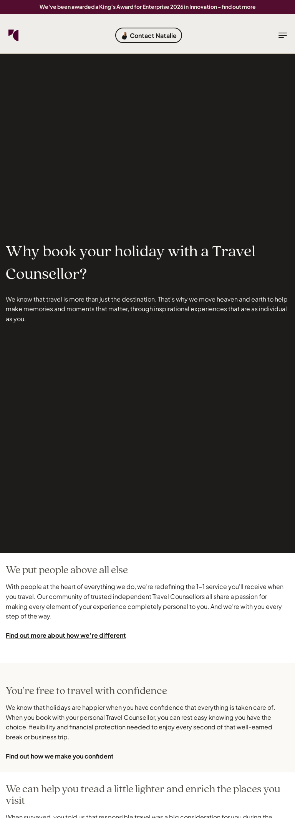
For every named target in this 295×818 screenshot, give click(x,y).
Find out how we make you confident (60, 756)
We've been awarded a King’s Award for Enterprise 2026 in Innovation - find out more (148, 6)
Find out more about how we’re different (66, 635)
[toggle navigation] (282, 35)
